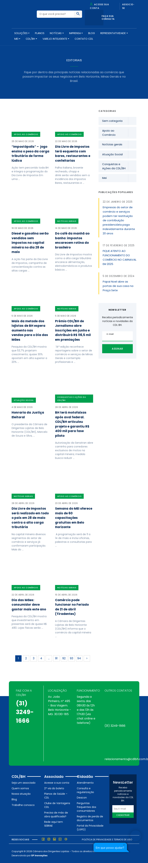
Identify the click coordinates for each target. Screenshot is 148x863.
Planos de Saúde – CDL (55, 795)
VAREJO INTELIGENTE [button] (55, 39)
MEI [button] (16, 39)
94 (79, 658)
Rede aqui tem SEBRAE (53, 823)
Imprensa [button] (75, 33)
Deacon (82, 797)
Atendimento (85, 783)
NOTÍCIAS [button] (56, 33)
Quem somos (20, 788)
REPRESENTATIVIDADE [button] (113, 33)
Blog (91, 33)
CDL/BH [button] (30, 39)
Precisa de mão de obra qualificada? (56, 814)
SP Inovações (39, 855)
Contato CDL (84, 39)
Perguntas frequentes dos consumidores (86, 807)
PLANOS (39, 33)
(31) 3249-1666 (25, 712)
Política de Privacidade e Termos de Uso (107, 839)
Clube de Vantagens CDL (57, 805)
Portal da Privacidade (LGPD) (90, 827)
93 (71, 658)
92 (64, 658)
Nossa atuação (21, 794)
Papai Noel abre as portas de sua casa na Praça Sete (118, 286)
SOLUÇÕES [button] (21, 33)
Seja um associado (24, 783)
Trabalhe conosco (23, 805)
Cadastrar (123, 815)
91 (56, 658)
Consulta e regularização (85, 790)
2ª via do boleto (54, 788)
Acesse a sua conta (56, 783)
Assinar (117, 348)
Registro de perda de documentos (90, 818)
